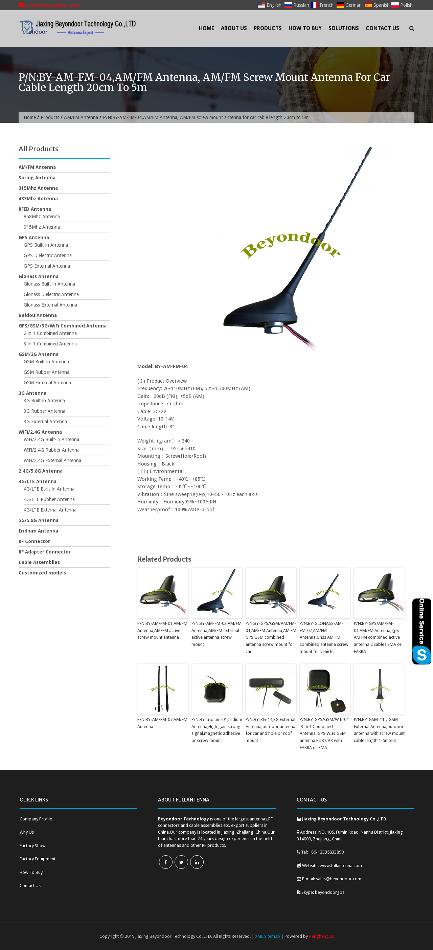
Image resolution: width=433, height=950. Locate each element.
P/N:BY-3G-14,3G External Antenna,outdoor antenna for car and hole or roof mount (270, 730)
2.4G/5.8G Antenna (41, 471)
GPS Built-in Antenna (46, 245)
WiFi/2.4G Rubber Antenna (51, 450)
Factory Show (33, 845)
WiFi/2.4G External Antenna (52, 460)
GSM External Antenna (47, 382)
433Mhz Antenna (38, 198)
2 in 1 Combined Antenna (50, 333)
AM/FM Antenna (81, 117)
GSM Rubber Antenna (46, 372)
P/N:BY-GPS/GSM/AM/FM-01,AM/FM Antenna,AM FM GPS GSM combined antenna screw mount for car (271, 637)
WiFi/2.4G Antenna (40, 432)
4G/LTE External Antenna (50, 510)
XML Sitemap (267, 936)
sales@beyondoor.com (49, 5)
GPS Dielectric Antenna (48, 255)
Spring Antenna (37, 177)
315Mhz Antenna (38, 188)
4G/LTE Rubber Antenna (49, 499)
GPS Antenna (34, 237)
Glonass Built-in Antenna (49, 284)
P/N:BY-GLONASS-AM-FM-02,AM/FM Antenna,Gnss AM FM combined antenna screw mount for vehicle (324, 637)
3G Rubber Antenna (44, 411)
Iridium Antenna (38, 531)
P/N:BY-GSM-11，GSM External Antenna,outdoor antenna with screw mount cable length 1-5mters (379, 730)
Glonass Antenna (39, 276)
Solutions (343, 28)
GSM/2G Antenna (39, 354)
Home (206, 28)
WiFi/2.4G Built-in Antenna (51, 439)
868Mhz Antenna (42, 216)
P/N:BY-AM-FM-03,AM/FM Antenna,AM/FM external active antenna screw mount (216, 634)
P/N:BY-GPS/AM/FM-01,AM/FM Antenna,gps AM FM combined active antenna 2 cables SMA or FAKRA (378, 637)
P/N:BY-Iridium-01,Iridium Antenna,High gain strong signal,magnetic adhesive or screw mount (216, 730)
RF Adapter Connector (45, 552)
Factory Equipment (37, 858)
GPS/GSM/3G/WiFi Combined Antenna (63, 326)
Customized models (42, 572)
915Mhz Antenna (42, 227)
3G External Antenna (45, 421)
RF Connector (34, 541)
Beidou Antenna (38, 315)
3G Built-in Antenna (44, 400)
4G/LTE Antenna (37, 481)
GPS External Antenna (47, 266)
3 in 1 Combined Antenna (50, 343)
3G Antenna (32, 393)
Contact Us (382, 28)
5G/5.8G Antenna (39, 520)
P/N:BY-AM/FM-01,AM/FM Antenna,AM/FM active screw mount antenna (162, 630)
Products (268, 28)
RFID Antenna (35, 209)
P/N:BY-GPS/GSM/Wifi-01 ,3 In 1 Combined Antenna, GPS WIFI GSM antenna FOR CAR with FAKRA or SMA (324, 733)
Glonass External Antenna (50, 305)
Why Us (27, 832)
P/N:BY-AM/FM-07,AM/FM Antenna (162, 723)
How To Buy (305, 28)
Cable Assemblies (39, 562)
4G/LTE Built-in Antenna (49, 489)
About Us (234, 28)
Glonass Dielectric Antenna (51, 294)
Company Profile (36, 818)
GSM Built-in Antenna (46, 361)
